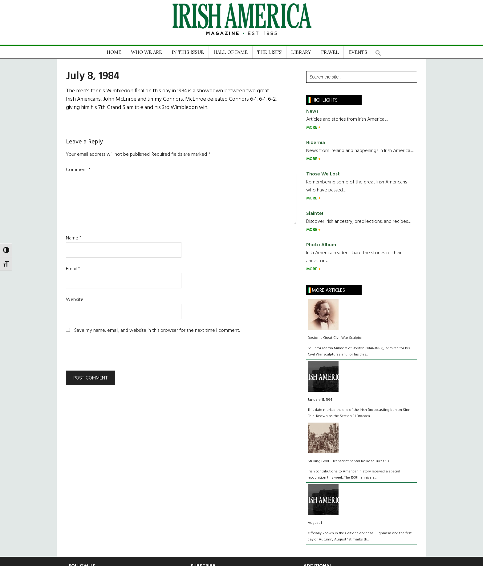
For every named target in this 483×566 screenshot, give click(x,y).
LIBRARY (301, 52)
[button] (378, 50)
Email (73, 269)
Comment (78, 170)
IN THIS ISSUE (188, 52)
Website (74, 300)
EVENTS (357, 52)
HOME (114, 52)
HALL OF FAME (230, 52)
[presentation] (108, 355)
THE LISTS (269, 52)
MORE (312, 127)
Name (74, 238)
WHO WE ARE (146, 52)
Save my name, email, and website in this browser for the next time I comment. (157, 331)
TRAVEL (330, 52)
